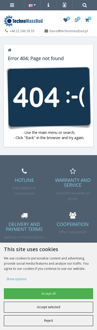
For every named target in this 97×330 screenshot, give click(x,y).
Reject (48, 320)
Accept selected (48, 307)
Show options (16, 279)
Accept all (48, 293)
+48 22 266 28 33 (22, 31)
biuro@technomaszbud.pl (69, 31)
